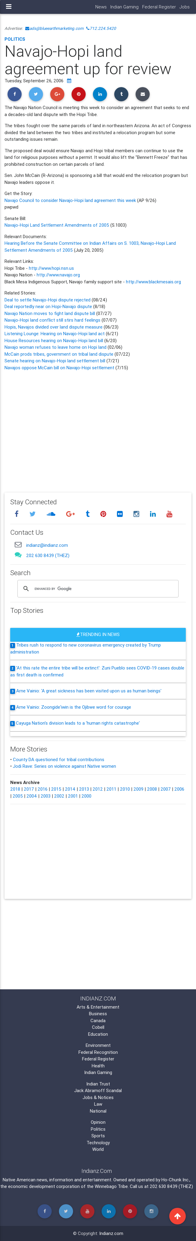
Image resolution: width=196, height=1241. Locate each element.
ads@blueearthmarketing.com (54, 28)
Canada (98, 1020)
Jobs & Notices (98, 1097)
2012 (98, 789)
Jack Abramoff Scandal (98, 1090)
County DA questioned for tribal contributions (58, 759)
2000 (86, 796)
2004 (31, 796)
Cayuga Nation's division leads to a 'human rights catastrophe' (78, 723)
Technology (98, 1142)
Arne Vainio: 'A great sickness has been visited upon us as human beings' (88, 691)
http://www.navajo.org (58, 275)
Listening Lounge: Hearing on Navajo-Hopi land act (55, 333)
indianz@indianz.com (47, 545)
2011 (111, 789)
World (98, 1149)
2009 (138, 789)
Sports (98, 1136)
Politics (15, 39)
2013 (84, 789)
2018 (15, 789)
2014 (70, 789)
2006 (179, 789)
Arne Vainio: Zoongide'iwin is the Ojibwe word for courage (73, 707)
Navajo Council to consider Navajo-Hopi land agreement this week (71, 200)
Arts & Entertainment (98, 1007)
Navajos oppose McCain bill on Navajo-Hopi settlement (60, 367)
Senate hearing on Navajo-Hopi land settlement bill (55, 361)
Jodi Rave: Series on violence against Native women (64, 766)
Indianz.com (111, 1233)
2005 (18, 796)
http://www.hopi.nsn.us (51, 268)
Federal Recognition (98, 1052)
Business (98, 1013)
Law (98, 1104)
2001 (73, 796)
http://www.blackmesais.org (153, 282)
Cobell (98, 1027)
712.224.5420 (101, 28)
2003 (46, 796)
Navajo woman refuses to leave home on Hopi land (55, 347)
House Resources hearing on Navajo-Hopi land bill (54, 340)
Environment (98, 1045)
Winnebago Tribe (111, 1186)
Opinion (98, 1122)
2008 (152, 789)
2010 (125, 789)
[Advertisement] (98, 427)
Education (98, 1034)
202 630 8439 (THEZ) (47, 555)
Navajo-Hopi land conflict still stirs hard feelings (52, 320)
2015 (56, 789)
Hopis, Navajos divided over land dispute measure (54, 327)
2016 (42, 789)
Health (98, 1066)
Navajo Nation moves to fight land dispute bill (50, 313)
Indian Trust (98, 1084)
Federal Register (159, 7)
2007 (166, 789)
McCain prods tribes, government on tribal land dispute (59, 354)
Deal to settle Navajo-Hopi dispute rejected (47, 300)
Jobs (184, 7)
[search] (97, 589)
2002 (59, 796)
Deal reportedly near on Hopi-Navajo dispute (49, 306)
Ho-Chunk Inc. (175, 1180)
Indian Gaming (124, 7)
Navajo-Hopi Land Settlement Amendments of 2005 (57, 225)
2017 (29, 789)
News (101, 7)
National (98, 1111)
